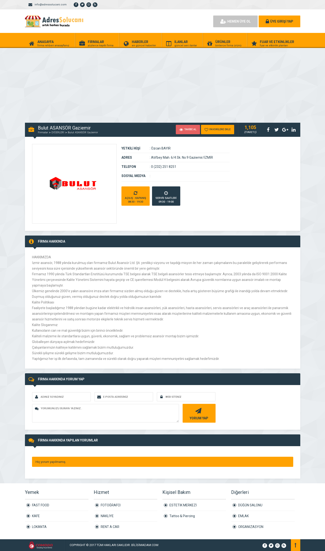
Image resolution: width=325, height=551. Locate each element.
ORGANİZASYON (250, 527)
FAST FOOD (40, 505)
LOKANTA (39, 527)
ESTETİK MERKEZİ (183, 505)
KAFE (36, 516)
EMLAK (243, 516)
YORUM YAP (198, 413)
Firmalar (43, 132)
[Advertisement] (141, 83)
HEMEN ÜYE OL (235, 21)
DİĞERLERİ (58, 132)
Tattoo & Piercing (182, 516)
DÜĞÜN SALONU (250, 505)
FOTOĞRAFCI (110, 505)
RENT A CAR (110, 527)
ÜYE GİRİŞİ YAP (279, 21)
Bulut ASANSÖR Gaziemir (83, 132)
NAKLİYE (107, 516)
